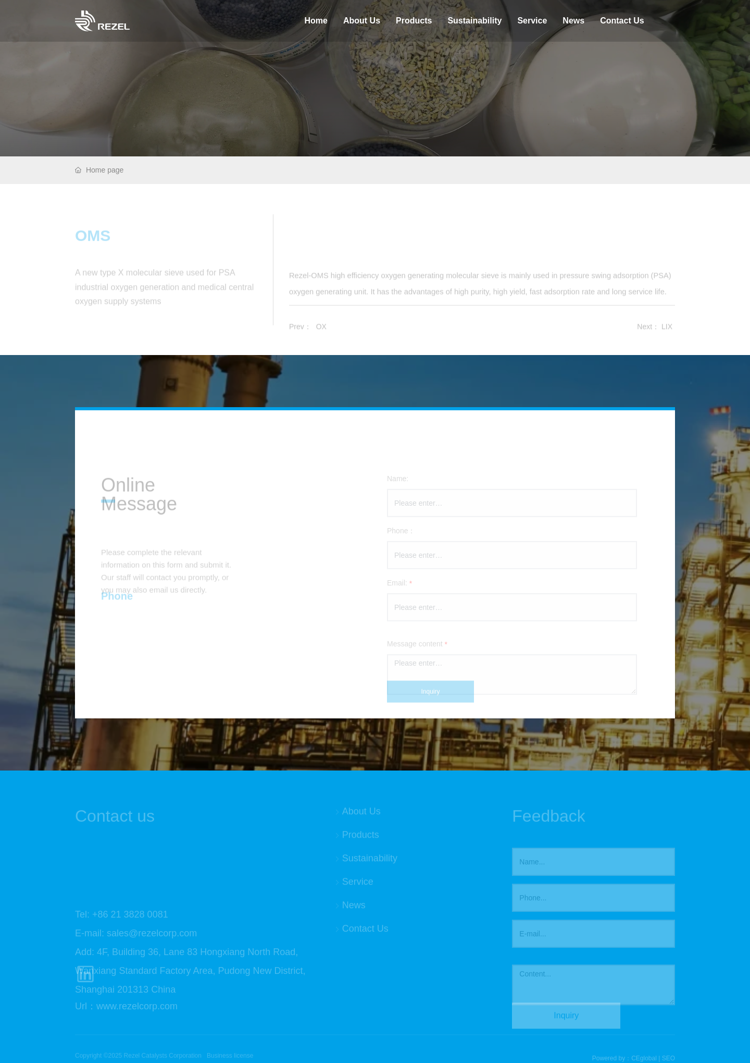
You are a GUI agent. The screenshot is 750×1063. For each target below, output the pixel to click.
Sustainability (474, 20)
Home (315, 20)
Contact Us (622, 20)
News (573, 20)
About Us (361, 20)
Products (414, 20)
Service (532, 20)
